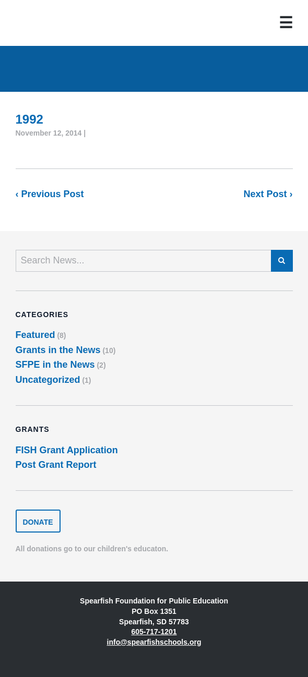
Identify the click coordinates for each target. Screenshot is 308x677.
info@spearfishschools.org (154, 642)
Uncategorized (48, 379)
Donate (38, 522)
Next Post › (267, 194)
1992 (29, 119)
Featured (35, 335)
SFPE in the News (55, 364)
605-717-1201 (153, 631)
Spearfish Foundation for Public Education (50, 22)
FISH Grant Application (67, 450)
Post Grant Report (56, 465)
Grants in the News (58, 350)
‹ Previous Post (50, 194)
